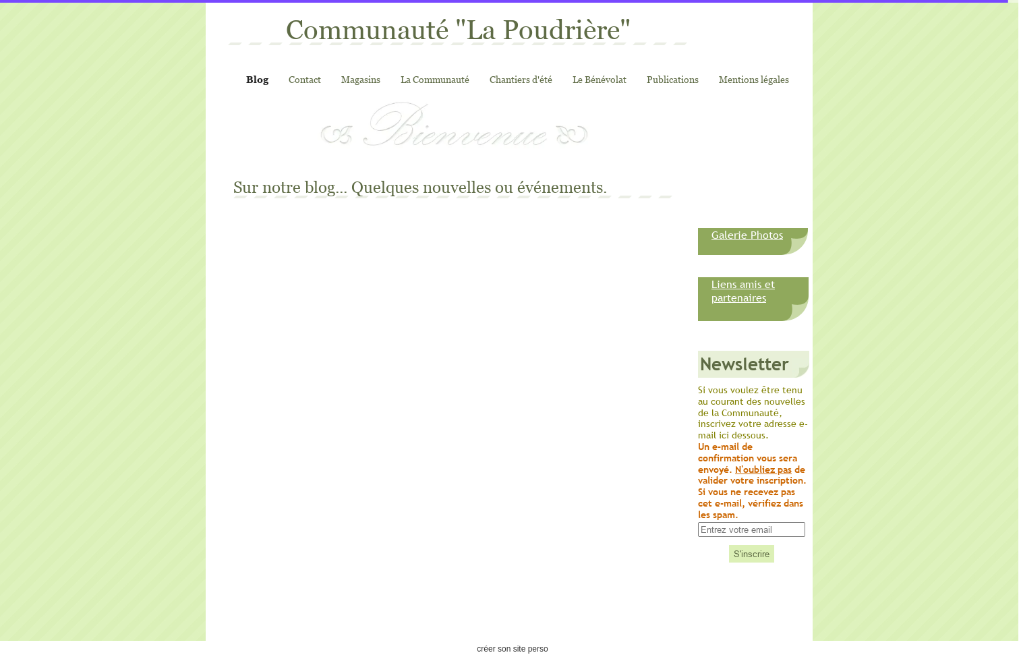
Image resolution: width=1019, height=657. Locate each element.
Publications (673, 79)
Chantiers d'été (521, 79)
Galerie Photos (747, 234)
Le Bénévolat (600, 79)
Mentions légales (754, 79)
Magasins (360, 79)
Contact (305, 79)
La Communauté (435, 79)
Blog (257, 79)
